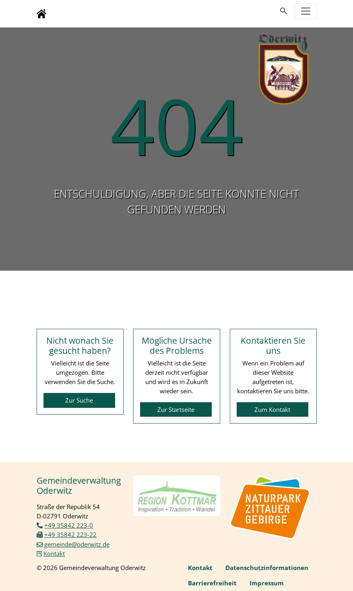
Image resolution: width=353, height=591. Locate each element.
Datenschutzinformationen (266, 568)
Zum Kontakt (272, 409)
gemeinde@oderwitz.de (76, 544)
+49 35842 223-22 (70, 534)
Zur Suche (79, 400)
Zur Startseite (175, 409)
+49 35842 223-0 (68, 525)
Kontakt (54, 553)
